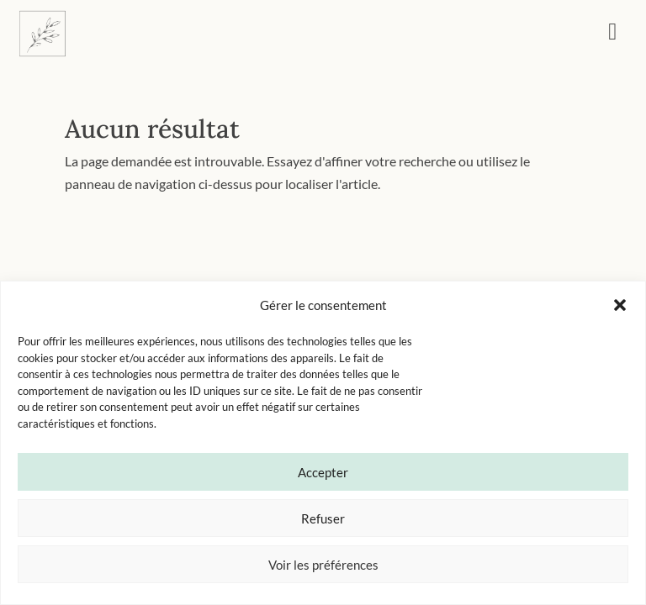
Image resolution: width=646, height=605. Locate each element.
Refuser (323, 518)
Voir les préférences (323, 564)
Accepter (323, 472)
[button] (620, 305)
